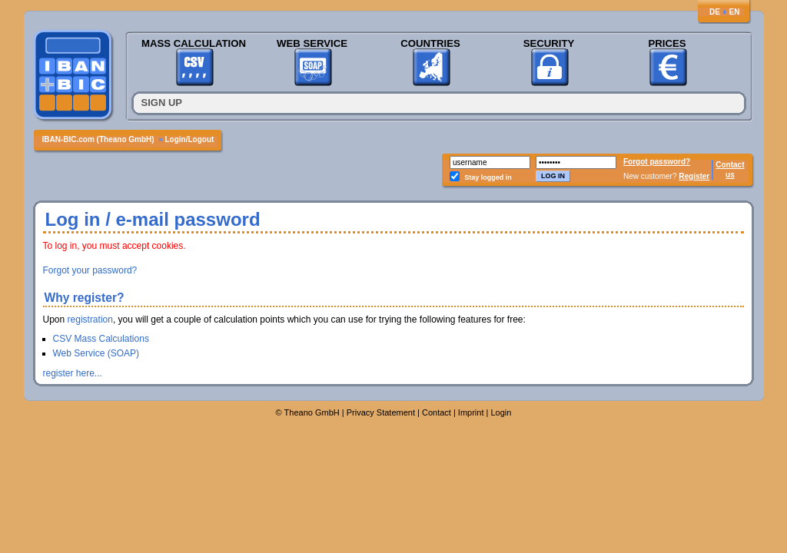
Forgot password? (656, 161)
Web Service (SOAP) (96, 353)
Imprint (471, 412)
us (730, 175)
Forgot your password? (90, 270)
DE (714, 12)
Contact (730, 165)
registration (90, 319)
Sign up (161, 102)
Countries (430, 43)
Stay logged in (488, 177)
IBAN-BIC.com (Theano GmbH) (98, 139)
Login (500, 412)
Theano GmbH (312, 412)
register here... (72, 373)
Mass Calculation (193, 43)
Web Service (312, 43)
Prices (667, 43)
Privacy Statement (381, 412)
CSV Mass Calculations (101, 338)
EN (734, 12)
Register (694, 176)
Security (549, 43)
